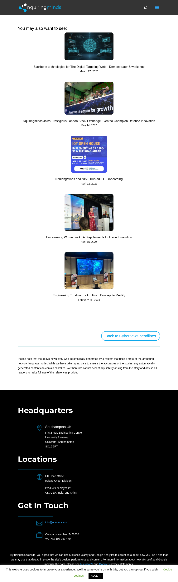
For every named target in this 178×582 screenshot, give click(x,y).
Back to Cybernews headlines (130, 336)
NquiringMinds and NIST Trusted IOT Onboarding (89, 179)
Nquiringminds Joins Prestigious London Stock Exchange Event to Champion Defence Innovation (89, 121)
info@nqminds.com (56, 522)
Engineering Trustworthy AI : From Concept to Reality (89, 295)
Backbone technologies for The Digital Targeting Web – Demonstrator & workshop (89, 66)
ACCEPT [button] (96, 575)
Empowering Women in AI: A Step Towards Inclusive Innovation (89, 237)
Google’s (104, 564)
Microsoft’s (86, 564)
